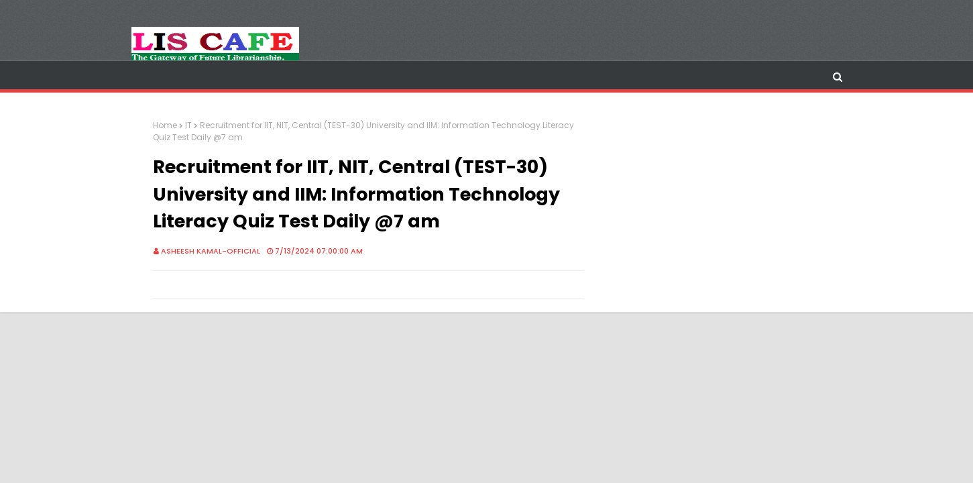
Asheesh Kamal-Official (210, 251)
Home (165, 125)
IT (188, 125)
